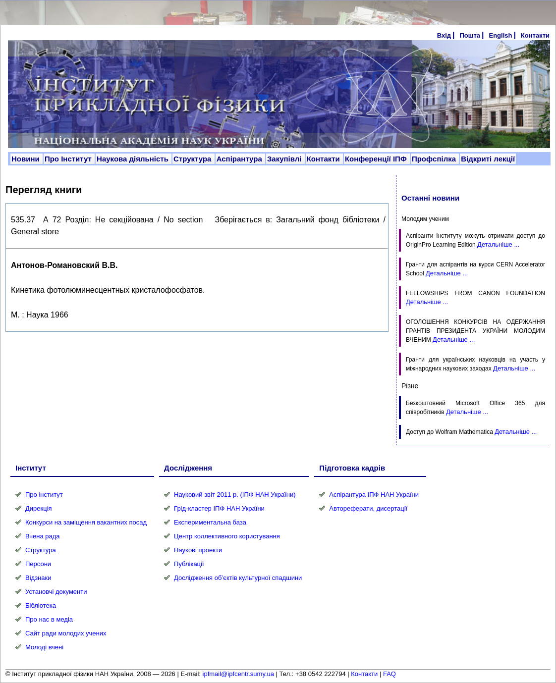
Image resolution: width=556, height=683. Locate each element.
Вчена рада (42, 536)
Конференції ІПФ (377, 159)
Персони (38, 564)
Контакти (535, 35)
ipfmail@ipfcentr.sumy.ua (238, 674)
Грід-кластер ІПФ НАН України (219, 508)
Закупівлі (285, 159)
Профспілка (435, 159)
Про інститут (44, 494)
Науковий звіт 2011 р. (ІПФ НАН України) (234, 494)
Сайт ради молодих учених (65, 633)
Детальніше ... (498, 244)
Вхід (444, 35)
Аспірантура (240, 159)
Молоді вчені (44, 647)
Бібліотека (40, 605)
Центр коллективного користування (227, 536)
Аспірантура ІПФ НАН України (374, 494)
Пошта (469, 35)
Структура (193, 159)
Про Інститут (69, 159)
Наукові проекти (198, 550)
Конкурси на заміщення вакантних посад (86, 522)
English (500, 35)
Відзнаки (38, 577)
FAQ (389, 674)
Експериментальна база (210, 522)
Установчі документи (56, 591)
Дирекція (38, 508)
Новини (26, 159)
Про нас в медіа (49, 619)
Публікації (189, 564)
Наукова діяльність (133, 159)
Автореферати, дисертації (368, 508)
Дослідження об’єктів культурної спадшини (238, 577)
